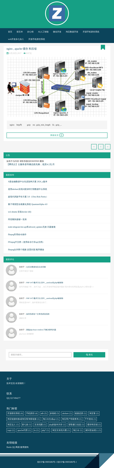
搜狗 (26, 447)
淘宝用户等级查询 (71, 419)
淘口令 (77, 430)
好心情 (30, 32)
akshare (67, 413)
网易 (18, 447)
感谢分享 (22, 318)
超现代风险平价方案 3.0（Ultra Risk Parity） (28, 197)
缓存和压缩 (94, 425)
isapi (10, 430)
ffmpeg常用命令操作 (17, 234)
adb (44, 413)
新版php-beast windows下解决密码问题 (41, 330)
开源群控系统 (15, 413)
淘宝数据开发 (72, 32)
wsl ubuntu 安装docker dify (19, 212)
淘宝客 (94, 413)
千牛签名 (90, 419)
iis (36, 430)
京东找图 (40, 425)
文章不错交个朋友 (26, 271)
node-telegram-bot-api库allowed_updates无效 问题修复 (32, 227)
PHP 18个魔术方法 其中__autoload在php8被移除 (44, 283)
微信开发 (57, 32)
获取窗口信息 (76, 425)
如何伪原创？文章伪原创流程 (37, 314)
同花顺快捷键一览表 (17, 219)
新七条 (26, 425)
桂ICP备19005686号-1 (47, 462)
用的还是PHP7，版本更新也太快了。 (33, 302)
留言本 (20, 32)
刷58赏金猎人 (93, 430)
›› (107, 147)
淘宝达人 (13, 425)
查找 (89, 355)
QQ (13, 447)
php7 (45, 430)
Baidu (9, 447)
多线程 (54, 413)
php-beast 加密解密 (26, 334)
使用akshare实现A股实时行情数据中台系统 (27, 189)
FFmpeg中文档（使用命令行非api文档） (26, 242)
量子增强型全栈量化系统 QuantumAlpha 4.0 (27, 204)
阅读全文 (57, 135)
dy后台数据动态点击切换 (36, 267)
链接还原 (80, 413)
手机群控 (31, 413)
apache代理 (24, 430)
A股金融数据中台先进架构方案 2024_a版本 (27, 182)
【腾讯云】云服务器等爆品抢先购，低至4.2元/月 (31, 164)
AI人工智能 (43, 32)
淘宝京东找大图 (61, 430)
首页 (10, 32)
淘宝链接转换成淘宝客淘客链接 (23, 419)
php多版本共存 (57, 425)
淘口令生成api (51, 419)
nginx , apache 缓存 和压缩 (22, 48)
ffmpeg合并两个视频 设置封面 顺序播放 (26, 250)
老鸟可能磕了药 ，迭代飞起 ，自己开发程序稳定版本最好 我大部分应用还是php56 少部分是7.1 (56, 287)
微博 (22, 447)
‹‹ (94, 147)
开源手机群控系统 (91, 32)
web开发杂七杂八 (16, 39)
